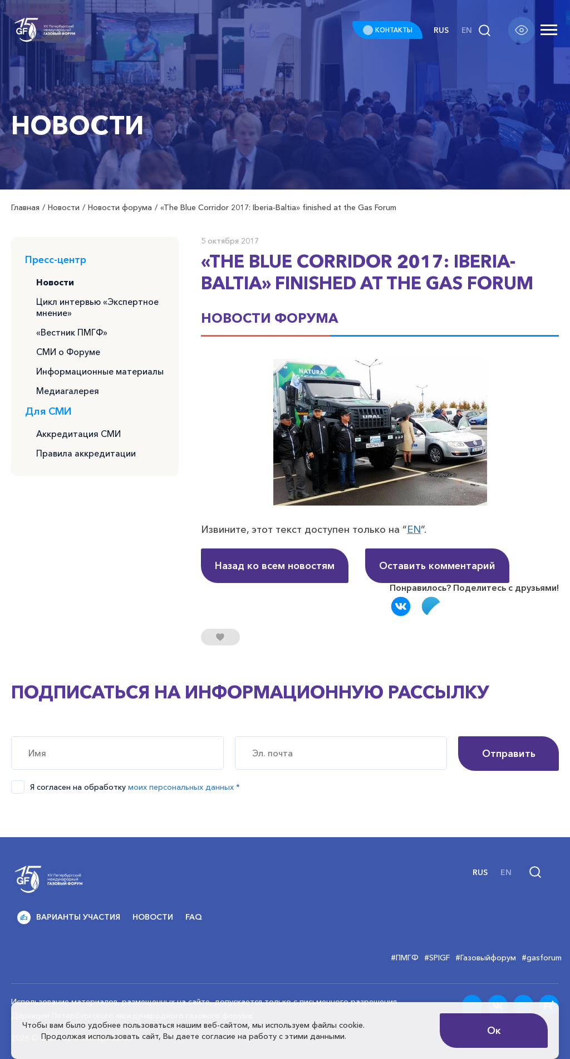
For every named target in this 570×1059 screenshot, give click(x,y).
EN (414, 529)
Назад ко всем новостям (275, 566)
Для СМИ (48, 415)
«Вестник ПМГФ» (72, 334)
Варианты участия (68, 917)
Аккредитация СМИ (78, 438)
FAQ (193, 917)
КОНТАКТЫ (392, 30)
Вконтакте (401, 606)
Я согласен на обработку (135, 787)
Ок (494, 1030)
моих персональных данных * (184, 787)
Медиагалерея (68, 394)
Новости (55, 282)
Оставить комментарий (437, 566)
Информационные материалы (100, 374)
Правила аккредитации (86, 458)
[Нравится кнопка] (220, 637)
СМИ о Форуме (68, 354)
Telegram (431, 606)
